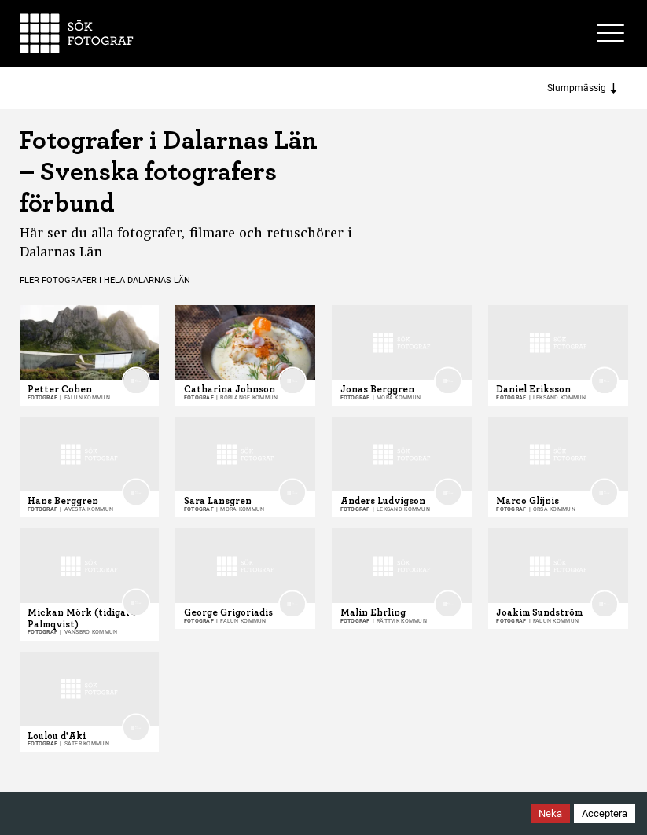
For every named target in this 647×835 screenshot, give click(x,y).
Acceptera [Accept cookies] (604, 813)
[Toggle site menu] (612, 33)
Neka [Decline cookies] (550, 813)
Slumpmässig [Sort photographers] (582, 88)
